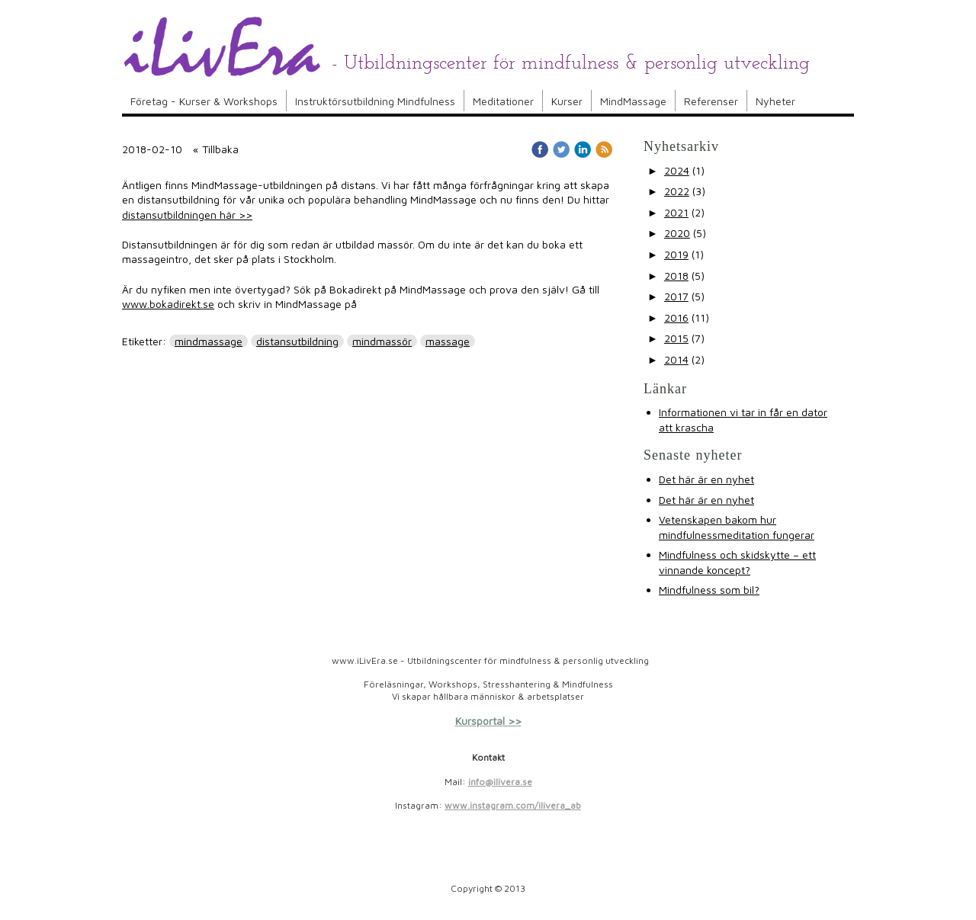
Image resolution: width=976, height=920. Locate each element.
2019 (676, 254)
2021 (676, 212)
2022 (676, 190)
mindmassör (382, 341)
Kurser (567, 101)
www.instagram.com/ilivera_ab (513, 805)
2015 (676, 338)
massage (447, 341)
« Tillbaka (216, 149)
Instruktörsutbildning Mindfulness (375, 101)
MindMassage (633, 101)
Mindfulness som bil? (709, 589)
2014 (676, 359)
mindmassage (208, 341)
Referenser (711, 101)
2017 (676, 296)
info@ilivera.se (500, 781)
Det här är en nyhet (706, 479)
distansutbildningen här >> (187, 214)
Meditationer (503, 101)
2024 (676, 170)
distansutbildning (297, 341)
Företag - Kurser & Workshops (204, 101)
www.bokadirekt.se (168, 303)
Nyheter (775, 101)
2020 (677, 232)
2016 (676, 317)
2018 (676, 275)
